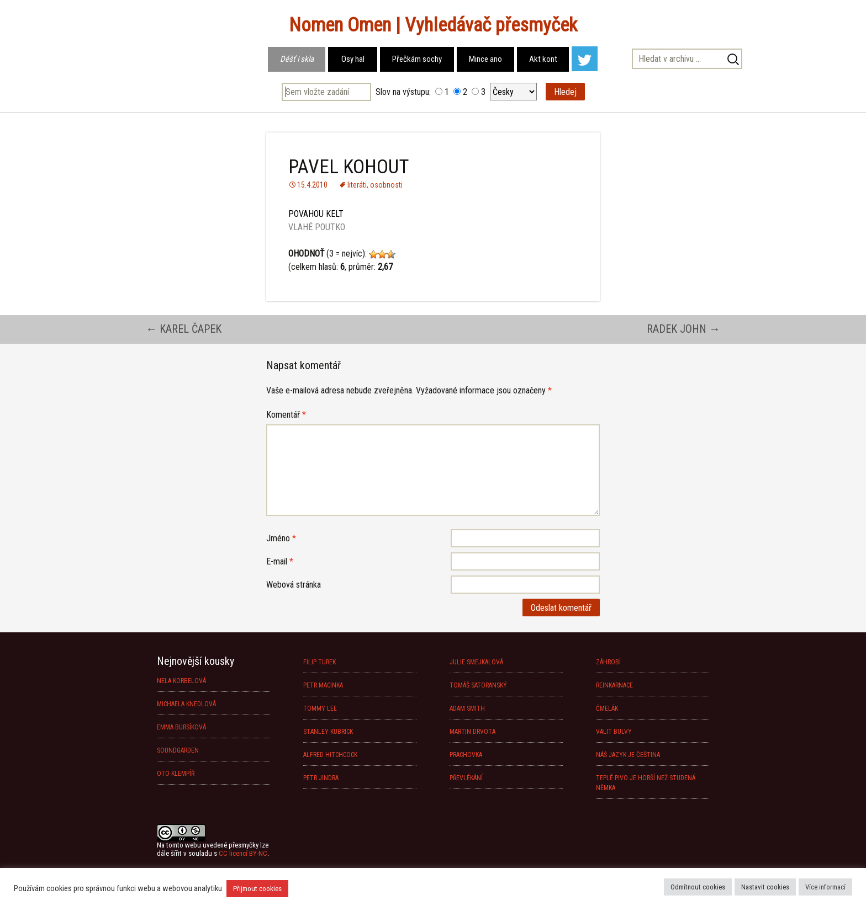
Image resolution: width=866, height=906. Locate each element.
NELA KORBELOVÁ (181, 681)
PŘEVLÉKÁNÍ (466, 778)
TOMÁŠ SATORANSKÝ (478, 685)
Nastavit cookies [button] (765, 887)
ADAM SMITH (467, 708)
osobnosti (386, 184)
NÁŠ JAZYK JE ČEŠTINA (628, 755)
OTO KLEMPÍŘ (175, 773)
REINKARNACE (614, 685)
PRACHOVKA (466, 755)
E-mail (279, 561)
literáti (357, 184)
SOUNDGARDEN (178, 750)
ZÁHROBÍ (608, 662)
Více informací (825, 887)
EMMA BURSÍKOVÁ (181, 727)
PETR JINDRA (321, 778)
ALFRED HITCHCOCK (330, 755)
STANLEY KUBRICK (328, 732)
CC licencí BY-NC (243, 853)
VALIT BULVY (614, 732)
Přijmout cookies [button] (257, 888)
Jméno (281, 538)
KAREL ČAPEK (183, 328)
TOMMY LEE (320, 708)
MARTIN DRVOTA (472, 732)
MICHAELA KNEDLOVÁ (186, 704)
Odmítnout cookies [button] (697, 887)
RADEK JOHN (683, 328)
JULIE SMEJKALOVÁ (476, 662)
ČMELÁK (607, 708)
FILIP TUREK (319, 662)
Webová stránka (293, 584)
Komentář (286, 414)
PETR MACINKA (323, 685)
